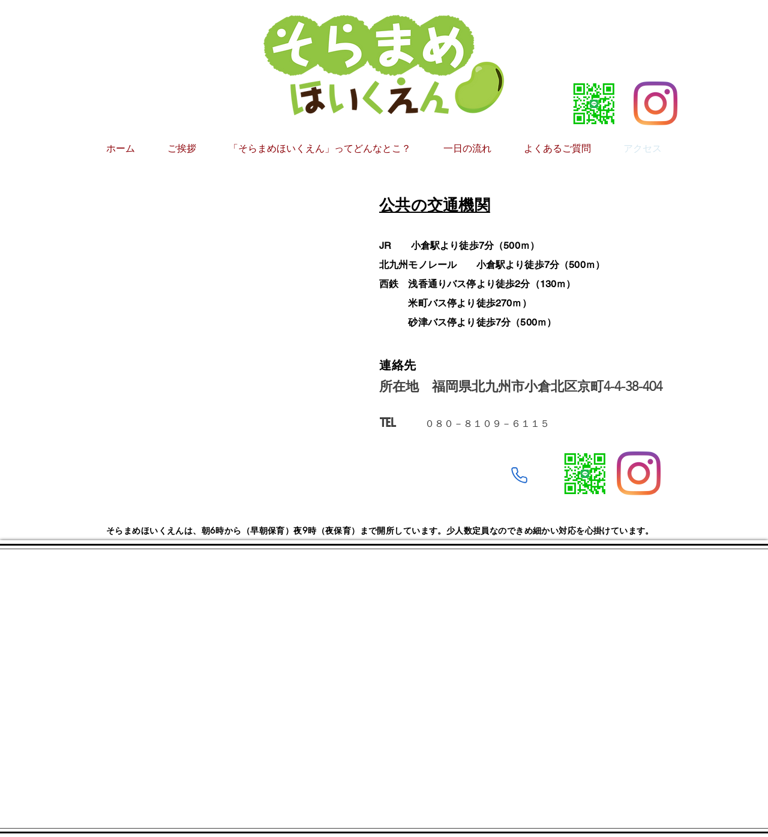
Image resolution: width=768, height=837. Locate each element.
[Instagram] (655, 103)
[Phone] (519, 475)
